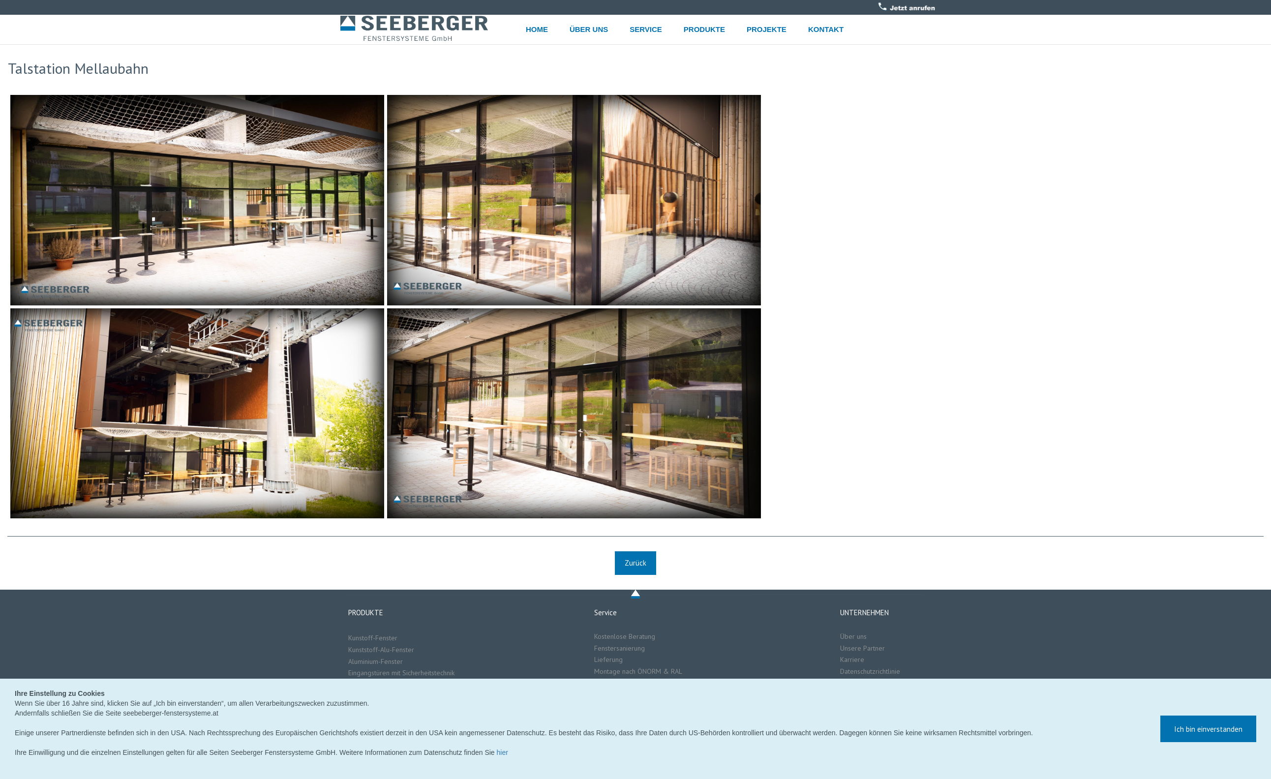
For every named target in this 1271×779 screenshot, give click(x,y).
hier (502, 752)
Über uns (853, 636)
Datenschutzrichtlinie (870, 671)
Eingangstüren (369, 672)
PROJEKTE (767, 29)
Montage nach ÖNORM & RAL (638, 671)
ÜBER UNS (589, 29)
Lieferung (609, 659)
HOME (537, 29)
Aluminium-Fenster (375, 661)
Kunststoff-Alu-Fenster (381, 649)
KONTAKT (826, 29)
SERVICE (646, 29)
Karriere (852, 659)
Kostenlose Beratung (624, 636)
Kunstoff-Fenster (372, 637)
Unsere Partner (863, 648)
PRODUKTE (704, 29)
